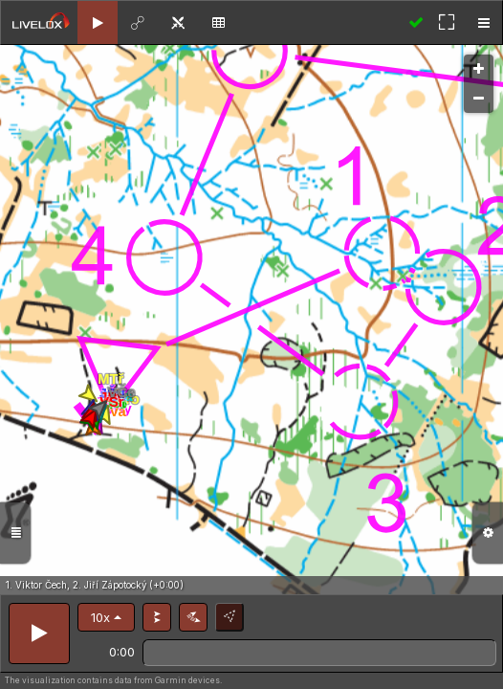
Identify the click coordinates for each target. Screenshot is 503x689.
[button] (106, 617)
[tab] (97, 22)
